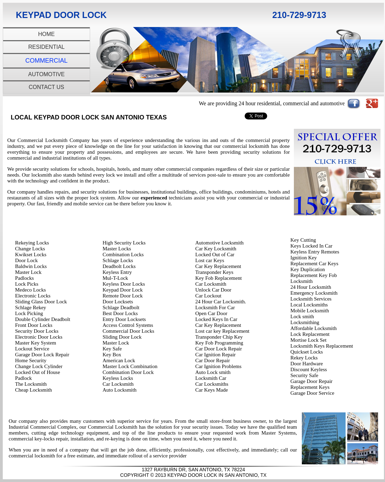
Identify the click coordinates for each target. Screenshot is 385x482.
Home (46, 34)
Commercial (46, 60)
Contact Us (46, 87)
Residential (46, 47)
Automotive (46, 74)
